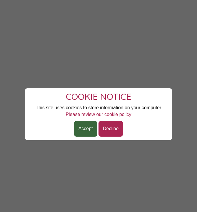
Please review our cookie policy (98, 114)
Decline (110, 128)
